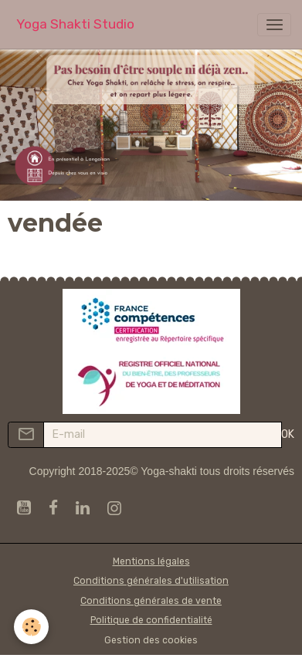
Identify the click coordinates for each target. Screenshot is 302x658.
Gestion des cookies (151, 640)
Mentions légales (151, 561)
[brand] (75, 24)
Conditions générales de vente (151, 600)
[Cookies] (31, 626)
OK (287, 434)
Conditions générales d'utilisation (151, 580)
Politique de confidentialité (151, 620)
